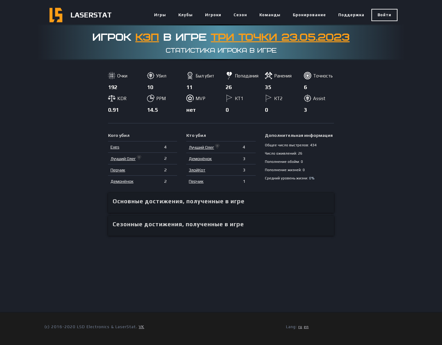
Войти (384, 15)
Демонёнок (122, 181)
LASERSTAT (91, 15)
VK (141, 326)
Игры (160, 15)
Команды (270, 15)
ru (300, 326)
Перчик (117, 169)
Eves (114, 146)
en (306, 326)
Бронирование (309, 15)
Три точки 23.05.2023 (280, 38)
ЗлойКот (197, 169)
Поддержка (351, 15)
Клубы (185, 15)
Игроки (213, 15)
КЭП (147, 38)
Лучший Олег (123, 158)
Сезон (240, 15)
